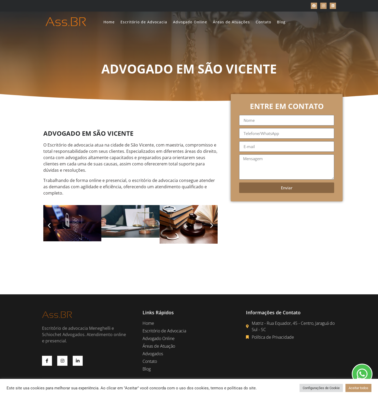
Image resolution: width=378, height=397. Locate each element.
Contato (263, 21)
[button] (49, 225)
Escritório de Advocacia (143, 21)
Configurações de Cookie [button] (321, 388)
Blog (281, 21)
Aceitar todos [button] (358, 388)
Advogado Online (190, 21)
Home (109, 21)
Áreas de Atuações (231, 21)
